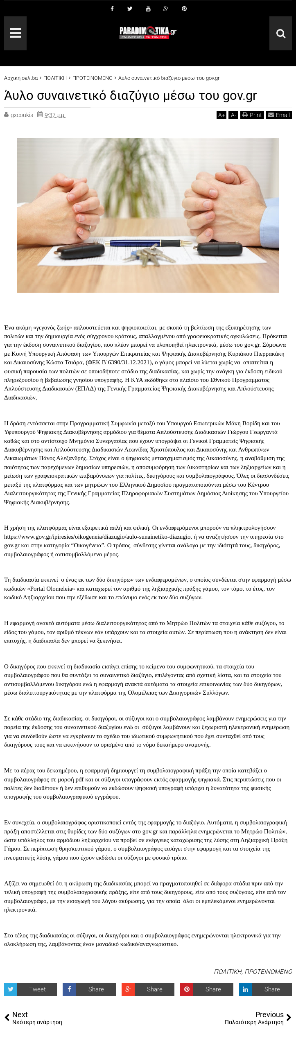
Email (279, 114)
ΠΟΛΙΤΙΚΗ (228, 971)
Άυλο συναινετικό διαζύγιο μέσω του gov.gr (133, 95)
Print (252, 114)
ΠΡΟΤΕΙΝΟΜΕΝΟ (268, 971)
